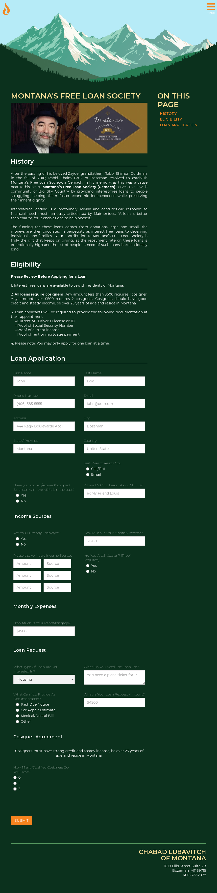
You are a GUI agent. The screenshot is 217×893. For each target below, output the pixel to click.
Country (90, 440)
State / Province (25, 440)
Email (88, 395)
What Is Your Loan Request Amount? (114, 694)
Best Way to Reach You (102, 463)
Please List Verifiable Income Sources (42, 555)
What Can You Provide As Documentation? (34, 696)
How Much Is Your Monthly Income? (113, 533)
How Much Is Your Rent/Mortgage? (42, 623)
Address (19, 418)
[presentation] (48, 804)
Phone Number (26, 395)
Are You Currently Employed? (37, 533)
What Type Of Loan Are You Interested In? (35, 669)
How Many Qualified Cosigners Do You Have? (41, 769)
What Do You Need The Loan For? (111, 667)
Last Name (92, 373)
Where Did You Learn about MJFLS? (113, 485)
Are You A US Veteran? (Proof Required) (107, 557)
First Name (22, 373)
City (87, 418)
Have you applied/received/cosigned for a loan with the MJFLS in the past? (43, 487)
